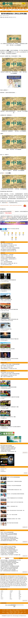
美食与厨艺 (21, 9)
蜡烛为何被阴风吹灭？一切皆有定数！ (7, 254)
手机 (25, 585)
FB (12, 580)
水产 (2, 330)
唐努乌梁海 (5, 583)
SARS (15, 583)
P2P (8, 582)
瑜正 (10, 597)
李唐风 (20, 594)
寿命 (6, 586)
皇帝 (14, 585)
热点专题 (2, 466)
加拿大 (16, 580)
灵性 (6, 340)
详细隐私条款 (5, 3)
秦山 (1, 596)
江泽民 (9, 579)
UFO (12, 578)
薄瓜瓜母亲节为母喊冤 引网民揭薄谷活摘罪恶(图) (8, 561)
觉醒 (5, 340)
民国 (23, 584)
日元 (6, 581)
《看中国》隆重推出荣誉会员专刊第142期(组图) (8, 539)
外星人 (4, 586)
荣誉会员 (4, 217)
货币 (1, 581)
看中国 (8, 4)
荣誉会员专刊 (3, 443)
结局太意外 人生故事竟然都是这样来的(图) (8, 257)
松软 (5, 330)
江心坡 (13, 583)
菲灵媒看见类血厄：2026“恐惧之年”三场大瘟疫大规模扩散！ (11, 426)
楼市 (11, 581)
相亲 (4, 408)
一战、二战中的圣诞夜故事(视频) (6, 261)
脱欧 (17, 580)
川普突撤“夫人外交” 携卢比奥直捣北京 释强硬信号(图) (9, 568)
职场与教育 (16, 9)
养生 (9, 586)
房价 (1, 582)
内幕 (15, 579)
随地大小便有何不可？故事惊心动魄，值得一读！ (9, 263)
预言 (1, 586)
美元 (23, 580)
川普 (4, 310)
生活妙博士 (8, 9)
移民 (2, 584)
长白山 (8, 583)
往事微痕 (1, 578)
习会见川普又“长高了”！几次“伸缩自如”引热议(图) (8, 551)
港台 (14, 8)
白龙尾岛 (11, 583)
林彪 (9, 585)
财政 (12, 581)
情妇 (21, 579)
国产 (4, 398)
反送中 (18, 579)
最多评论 (7, 558)
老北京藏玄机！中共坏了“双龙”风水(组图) (8, 348)
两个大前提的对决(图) (4, 535)
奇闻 (2, 586)
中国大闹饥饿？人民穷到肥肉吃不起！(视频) (8, 416)
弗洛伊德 (10, 578)
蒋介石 (3, 585)
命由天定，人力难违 (4, 260)
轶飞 (1, 593)
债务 (20, 580)
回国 (11, 584)
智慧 (22, 585)
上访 (19, 582)
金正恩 (16, 578)
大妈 (26, 581)
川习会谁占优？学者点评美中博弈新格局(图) (14, 485)
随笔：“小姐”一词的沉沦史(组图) (12, 514)
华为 (23, 579)
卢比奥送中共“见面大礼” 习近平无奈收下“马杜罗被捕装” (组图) (10, 554)
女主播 (24, 583)
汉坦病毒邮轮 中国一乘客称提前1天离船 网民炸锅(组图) (9, 562)
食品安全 (9, 388)
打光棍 (2, 408)
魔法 (7, 202)
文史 (26, 8)
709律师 (18, 582)
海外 (17, 584)
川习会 (2, 281)
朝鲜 (14, 580)
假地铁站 (2, 320)
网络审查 (24, 582)
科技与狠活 (3, 388)
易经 (18, 585)
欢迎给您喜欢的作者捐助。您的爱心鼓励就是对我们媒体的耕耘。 (11, 205)
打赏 (5, 17)
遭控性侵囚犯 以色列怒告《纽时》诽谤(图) (13, 518)
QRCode (8, 228)
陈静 (10, 594)
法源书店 (15, 612)
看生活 (5, 11)
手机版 (1, 17)
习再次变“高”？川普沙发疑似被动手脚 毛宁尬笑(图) (9, 534)
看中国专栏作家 (4, 589)
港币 (7, 581)
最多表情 (21, 558)
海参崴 (17, 581)
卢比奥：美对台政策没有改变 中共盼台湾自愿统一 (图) (15, 510)
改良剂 (6, 388)
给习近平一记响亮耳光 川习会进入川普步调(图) (8, 546)
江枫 (19, 597)
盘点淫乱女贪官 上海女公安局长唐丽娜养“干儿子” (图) (9, 552)
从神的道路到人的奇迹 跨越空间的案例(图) (7, 446)
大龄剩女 (7, 408)
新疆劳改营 (18, 583)
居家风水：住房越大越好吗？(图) (6, 299)
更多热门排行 (25, 555)
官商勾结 (8, 320)
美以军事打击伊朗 (3, 468)
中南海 (13, 579)
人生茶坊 (12, 9)
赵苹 (19, 595)
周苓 (1, 594)
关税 (24, 578)
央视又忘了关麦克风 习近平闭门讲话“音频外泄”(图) (9, 309)
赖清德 (20, 578)
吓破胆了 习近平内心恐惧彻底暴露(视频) (13, 477)
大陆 (6, 8)
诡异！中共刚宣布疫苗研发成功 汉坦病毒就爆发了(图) (9, 570)
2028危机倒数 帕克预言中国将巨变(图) (7, 564)
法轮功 (22, 582)
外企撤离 (2, 418)
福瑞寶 (11, 613)
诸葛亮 (16, 585)
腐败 (24, 579)
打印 (9, 17)
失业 (5, 418)
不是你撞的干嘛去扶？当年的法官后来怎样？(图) (8, 451)
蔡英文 (21, 581)
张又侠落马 (2, 470)
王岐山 (18, 578)
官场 (9, 8)
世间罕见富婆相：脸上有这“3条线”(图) (7, 246)
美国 (11, 8)
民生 (16, 584)
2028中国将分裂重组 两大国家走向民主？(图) (14, 489)
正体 (3, 17)
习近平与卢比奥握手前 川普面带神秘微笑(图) (8, 548)
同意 (23, 3)
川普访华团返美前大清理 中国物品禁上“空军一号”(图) (9, 540)
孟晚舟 (22, 578)
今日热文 (2, 271)
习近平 (2, 310)
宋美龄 (6, 585)
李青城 (20, 596)
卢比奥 (5, 281)
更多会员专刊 (25, 452)
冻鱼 (6, 330)
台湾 (19, 581)
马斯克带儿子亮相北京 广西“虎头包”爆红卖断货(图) (9, 533)
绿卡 (14, 584)
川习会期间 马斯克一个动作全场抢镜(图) (7, 553)
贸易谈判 (4, 579)
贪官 (20, 579)
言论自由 (21, 583)
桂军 (24, 584)
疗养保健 (3, 9)
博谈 (17, 8)
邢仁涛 (2, 597)
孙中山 (1, 585)
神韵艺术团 (11, 612)
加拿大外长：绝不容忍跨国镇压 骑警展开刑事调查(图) (15, 493)
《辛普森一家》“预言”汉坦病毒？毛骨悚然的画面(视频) (10, 364)
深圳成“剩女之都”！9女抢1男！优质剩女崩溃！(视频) (10, 406)
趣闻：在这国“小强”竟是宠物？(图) (7, 243)
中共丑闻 (7, 281)
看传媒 (8, 613)
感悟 (24, 585)
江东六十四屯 (2, 583)
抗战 (26, 584)
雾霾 (9, 582)
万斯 (1, 579)
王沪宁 (7, 579)
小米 (2, 398)
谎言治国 (11, 320)
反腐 (26, 579)
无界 (21, 613)
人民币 (3, 581)
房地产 (9, 581)
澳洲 (21, 584)
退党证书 (14, 613)
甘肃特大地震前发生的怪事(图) (6, 289)
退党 (8, 578)
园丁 (1, 595)
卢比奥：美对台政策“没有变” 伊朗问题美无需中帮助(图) (9, 538)
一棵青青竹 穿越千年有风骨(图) (6, 450)
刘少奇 (11, 585)
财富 (14, 581)
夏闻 (19, 593)
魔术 (4, 173)
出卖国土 (4, 578)
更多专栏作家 (25, 600)
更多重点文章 (25, 527)
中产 (15, 581)
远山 (10, 593)
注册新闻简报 (3, 603)
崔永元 (11, 579)
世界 (23, 8)
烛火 (15, 228)
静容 (10, 596)
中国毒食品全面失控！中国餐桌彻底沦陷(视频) (14, 481)
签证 (10, 584)
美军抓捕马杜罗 (3, 471)
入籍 (13, 584)
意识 (2, 340)
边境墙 (26, 578)
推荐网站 (3, 612)
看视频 (22, 612)
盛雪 (10, 595)
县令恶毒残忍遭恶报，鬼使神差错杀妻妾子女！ (9, 258)
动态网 (18, 613)
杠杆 (22, 580)
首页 (3, 8)
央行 (19, 580)
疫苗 (2, 582)
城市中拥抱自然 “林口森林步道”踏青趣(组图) (8, 249)
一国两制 (6, 580)
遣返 (8, 584)
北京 (22, 581)
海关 (7, 584)
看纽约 (25, 612)
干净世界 (7, 612)
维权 (15, 582)
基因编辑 (11, 582)
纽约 (20, 8)
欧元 (4, 581)
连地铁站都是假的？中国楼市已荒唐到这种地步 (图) (9, 319)
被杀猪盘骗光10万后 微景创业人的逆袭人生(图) (8, 447)
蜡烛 (13, 228)
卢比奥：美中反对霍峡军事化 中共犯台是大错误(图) (9, 358)
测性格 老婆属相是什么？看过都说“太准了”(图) (9, 245)
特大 (11, 17)
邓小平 (8, 585)
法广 (8, 580)
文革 (7, 586)
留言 (7, 17)
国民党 (7, 578)
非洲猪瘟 (4, 582)
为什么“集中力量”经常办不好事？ (6, 264)
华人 (1, 584)
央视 (25, 583)
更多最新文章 (25, 541)
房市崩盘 (5, 320)
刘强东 (24, 581)
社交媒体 (11, 580)
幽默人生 (20, 585)
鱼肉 (3, 330)
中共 (14, 578)
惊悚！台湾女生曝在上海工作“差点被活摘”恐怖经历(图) (9, 567)
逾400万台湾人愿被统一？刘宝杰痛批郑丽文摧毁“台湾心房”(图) (11, 560)
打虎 (1, 580)
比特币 (25, 580)
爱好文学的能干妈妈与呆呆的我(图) (6, 445)
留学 (5, 584)
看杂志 (19, 612)
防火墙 (14, 582)
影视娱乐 (25, 9)
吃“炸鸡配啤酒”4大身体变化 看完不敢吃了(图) (8, 250)
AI (6, 418)
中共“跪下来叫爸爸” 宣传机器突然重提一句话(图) (8, 547)
